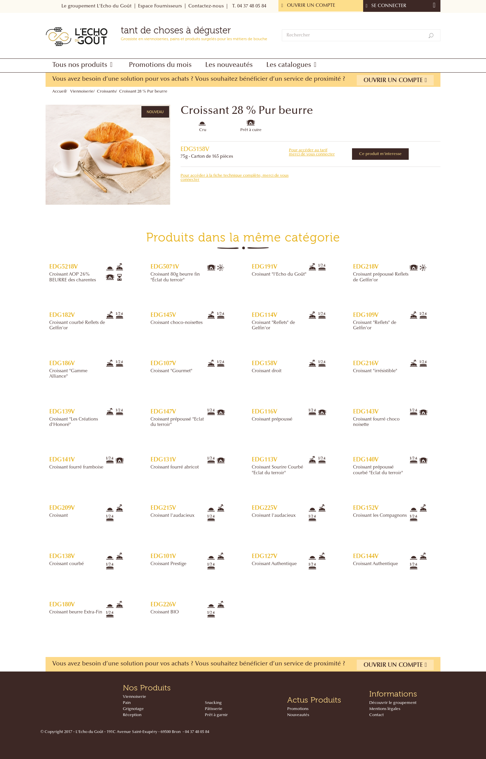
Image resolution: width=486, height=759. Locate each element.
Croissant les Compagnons (380, 515)
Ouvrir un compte (395, 80)
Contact (376, 715)
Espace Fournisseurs (160, 6)
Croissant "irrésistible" (375, 371)
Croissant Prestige (168, 564)
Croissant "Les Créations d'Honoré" (73, 422)
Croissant (58, 515)
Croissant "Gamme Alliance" (68, 374)
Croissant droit (266, 371)
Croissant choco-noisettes (176, 323)
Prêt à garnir (216, 715)
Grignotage (133, 709)
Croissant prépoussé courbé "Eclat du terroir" (378, 470)
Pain (127, 703)
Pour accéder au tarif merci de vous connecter (312, 152)
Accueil (59, 92)
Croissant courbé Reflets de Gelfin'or (77, 326)
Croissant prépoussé (272, 419)
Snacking (213, 703)
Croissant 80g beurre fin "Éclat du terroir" (175, 277)
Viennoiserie (81, 92)
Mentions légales (384, 709)
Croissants (106, 92)
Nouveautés (298, 715)
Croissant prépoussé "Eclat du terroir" (177, 422)
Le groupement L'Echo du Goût (96, 6)
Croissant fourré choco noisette (376, 422)
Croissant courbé (66, 564)
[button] (84, 65)
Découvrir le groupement (392, 703)
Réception (132, 715)
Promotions (297, 709)
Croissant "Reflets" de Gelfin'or (273, 326)
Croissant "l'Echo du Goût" (279, 274)
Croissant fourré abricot (175, 467)
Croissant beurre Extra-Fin (75, 612)
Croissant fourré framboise (76, 467)
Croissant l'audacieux (172, 515)
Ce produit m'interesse (380, 154)
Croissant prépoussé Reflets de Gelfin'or (380, 277)
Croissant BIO (165, 612)
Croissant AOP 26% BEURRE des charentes (72, 277)
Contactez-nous (206, 6)
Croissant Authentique (274, 564)
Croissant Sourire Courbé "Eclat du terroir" (277, 470)
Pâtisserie (213, 709)
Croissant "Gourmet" (171, 371)
